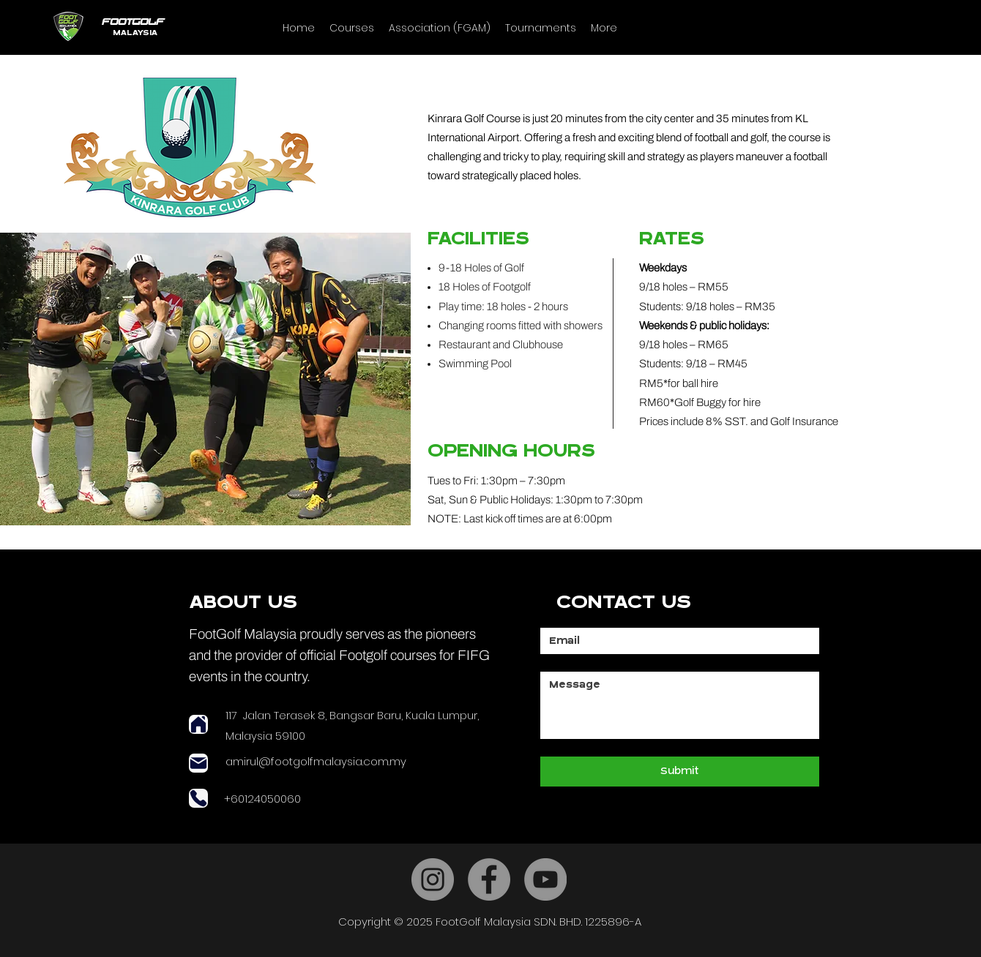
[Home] (198, 724)
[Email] (675, 641)
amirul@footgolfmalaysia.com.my (315, 761)
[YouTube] (545, 879)
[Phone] (198, 798)
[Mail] (198, 763)
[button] (351, 28)
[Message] (679, 705)
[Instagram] (432, 879)
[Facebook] (489, 879)
